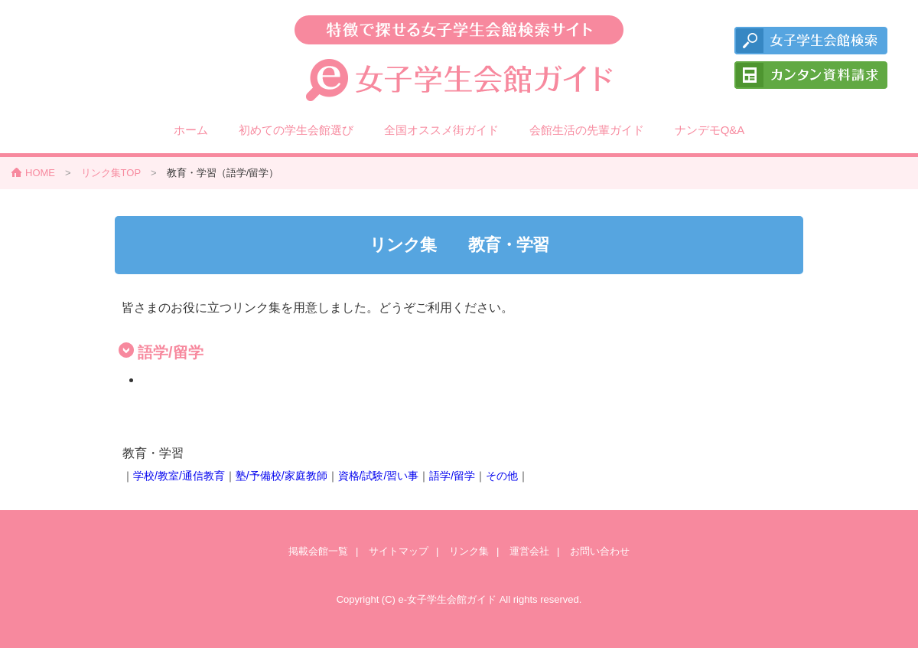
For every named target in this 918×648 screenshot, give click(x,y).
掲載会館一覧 (318, 551)
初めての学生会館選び (296, 129)
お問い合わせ (600, 551)
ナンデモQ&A (710, 129)
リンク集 (469, 551)
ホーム (191, 129)
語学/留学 (452, 476)
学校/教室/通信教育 (179, 476)
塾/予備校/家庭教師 (281, 476)
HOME (40, 172)
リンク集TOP (111, 172)
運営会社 (529, 551)
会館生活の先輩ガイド (586, 129)
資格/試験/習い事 (378, 476)
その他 (502, 476)
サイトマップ (398, 551)
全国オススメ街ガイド (441, 129)
